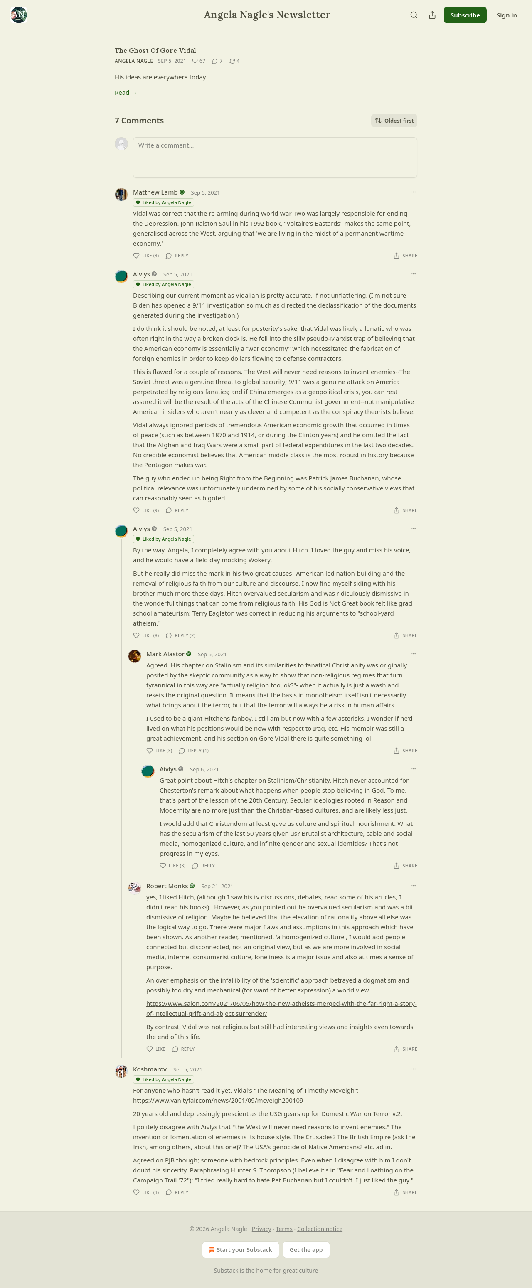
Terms (284, 1229)
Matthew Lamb (155, 192)
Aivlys (141, 274)
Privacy (261, 1229)
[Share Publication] (432, 15)
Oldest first (394, 120)
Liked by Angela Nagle (163, 202)
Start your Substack (239, 1249)
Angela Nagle (134, 60)
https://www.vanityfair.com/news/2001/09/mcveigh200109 (218, 1100)
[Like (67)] (199, 61)
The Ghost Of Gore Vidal (155, 50)
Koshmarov (150, 1069)
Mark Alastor (165, 654)
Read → (126, 92)
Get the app (306, 1250)
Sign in (507, 15)
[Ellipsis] (413, 192)
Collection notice (319, 1229)
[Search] (414, 15)
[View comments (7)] (217, 61)
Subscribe (465, 15)
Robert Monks (167, 886)
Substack (226, 1270)
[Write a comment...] (275, 157)
